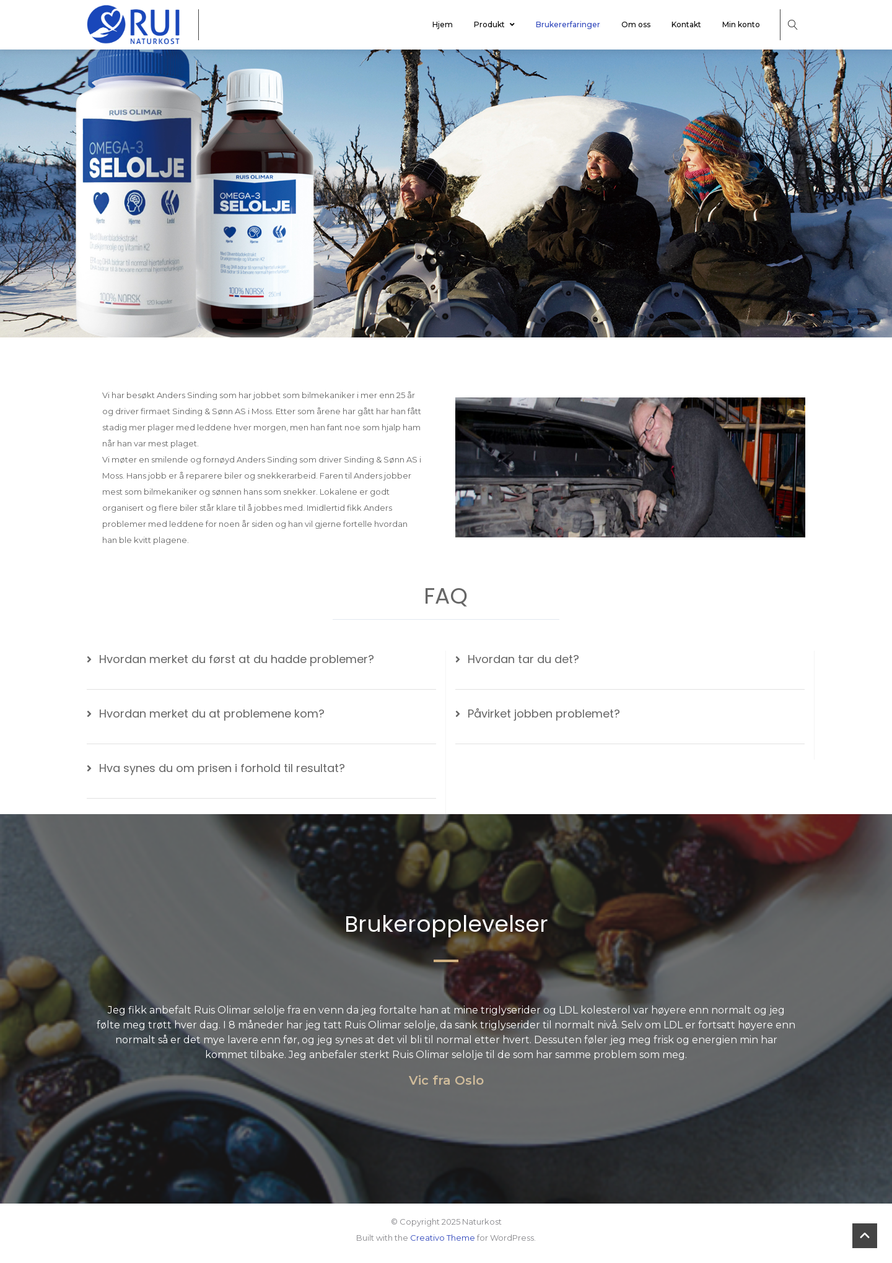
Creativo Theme (442, 1238)
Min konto (741, 24)
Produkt (494, 24)
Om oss (635, 24)
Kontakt (686, 24)
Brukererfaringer (568, 24)
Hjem (442, 24)
